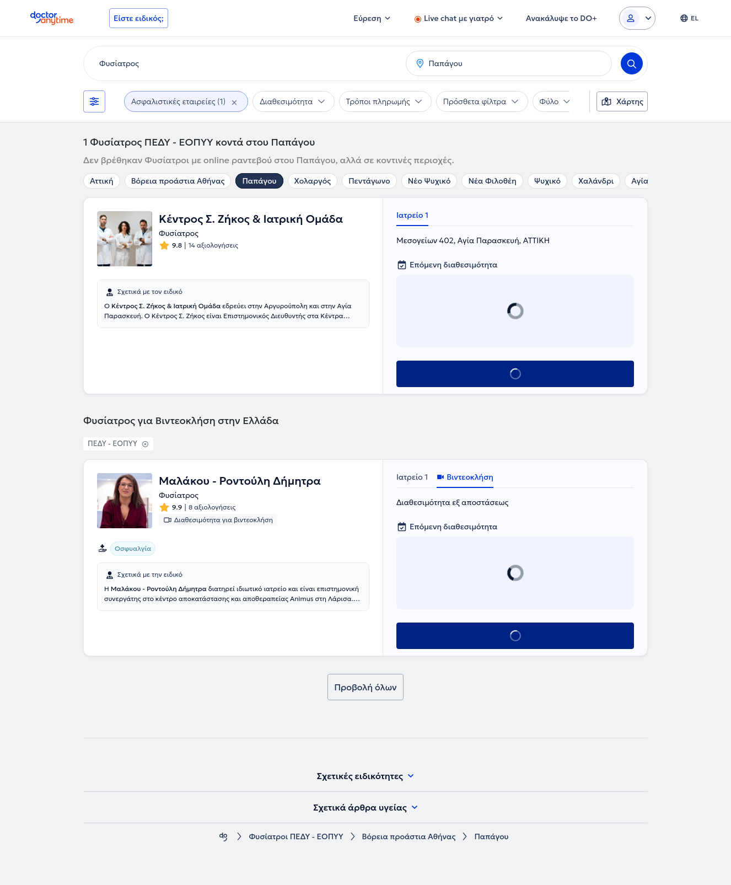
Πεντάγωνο (369, 181)
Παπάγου (259, 181)
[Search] (632, 63)
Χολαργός (312, 181)
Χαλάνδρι (596, 181)
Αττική (102, 181)
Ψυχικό (547, 181)
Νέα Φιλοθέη (492, 181)
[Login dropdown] (637, 18)
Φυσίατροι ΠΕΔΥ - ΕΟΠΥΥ (296, 836)
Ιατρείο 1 (412, 215)
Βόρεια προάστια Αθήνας (178, 181)
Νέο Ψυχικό (429, 181)
